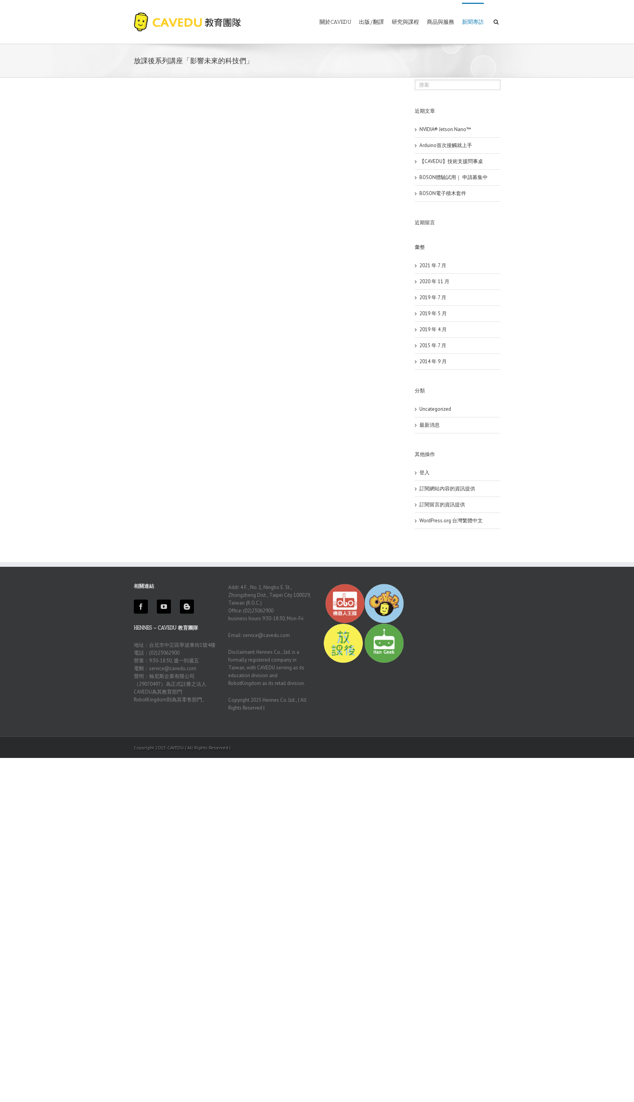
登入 (424, 472)
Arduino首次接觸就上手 (445, 145)
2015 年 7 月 (432, 345)
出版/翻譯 (371, 22)
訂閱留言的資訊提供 (442, 504)
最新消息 (429, 425)
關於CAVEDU (335, 22)
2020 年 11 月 (434, 281)
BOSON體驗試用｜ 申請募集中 (453, 177)
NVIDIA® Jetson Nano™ (445, 129)
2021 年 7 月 (432, 265)
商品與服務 (440, 22)
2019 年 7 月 (432, 297)
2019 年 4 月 (433, 329)
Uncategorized (435, 409)
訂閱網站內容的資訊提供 (447, 488)
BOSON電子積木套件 (442, 193)
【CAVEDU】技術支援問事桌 (451, 161)
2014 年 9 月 (433, 361)
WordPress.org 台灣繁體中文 (451, 520)
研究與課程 (405, 22)
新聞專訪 (473, 22)
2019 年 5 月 (433, 313)
